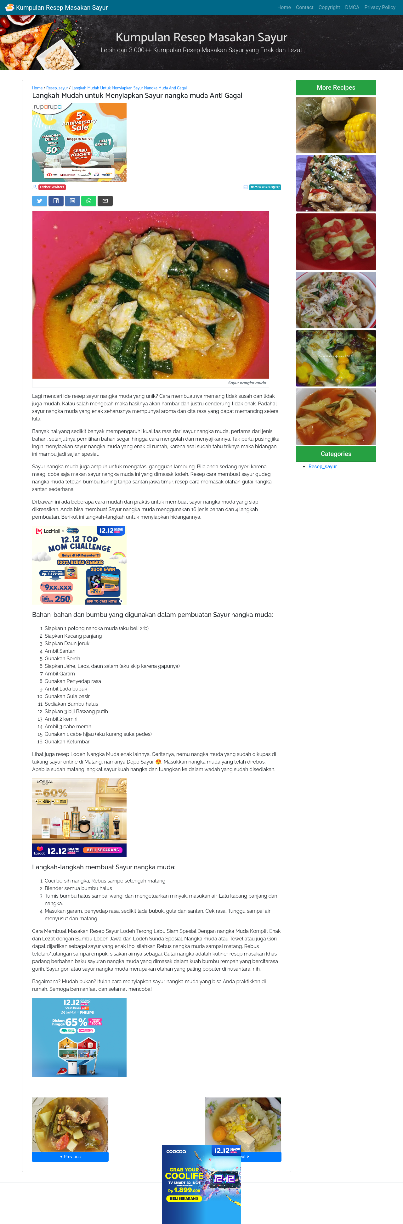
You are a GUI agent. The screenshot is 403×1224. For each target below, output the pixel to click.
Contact (305, 7)
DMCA (352, 7)
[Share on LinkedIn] (72, 201)
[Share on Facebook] (56, 201)
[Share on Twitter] (39, 201)
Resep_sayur (57, 88)
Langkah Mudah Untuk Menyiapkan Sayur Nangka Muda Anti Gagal (129, 88)
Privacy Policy (380, 7)
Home (284, 7)
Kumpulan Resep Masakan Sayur (56, 7)
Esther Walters (52, 187)
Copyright (329, 7)
